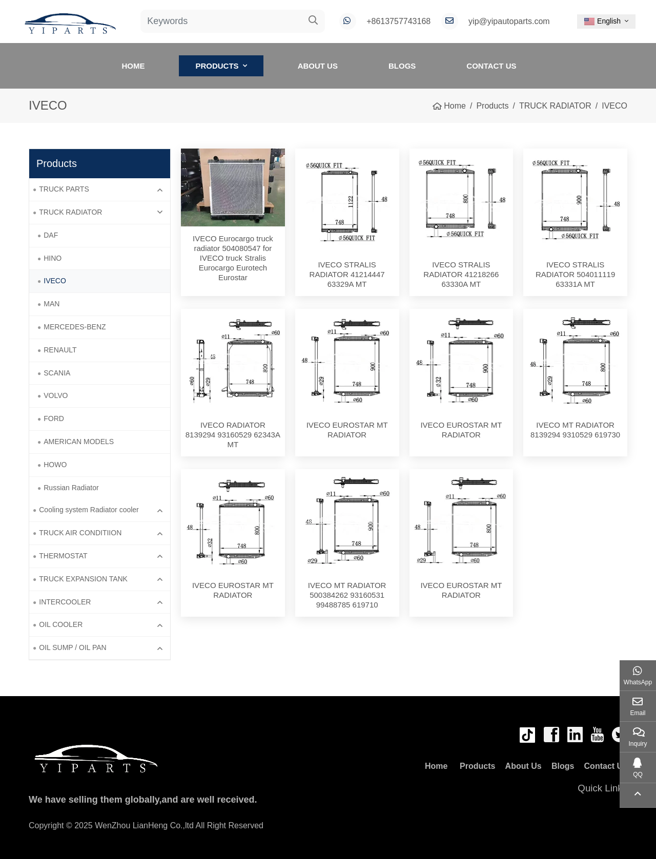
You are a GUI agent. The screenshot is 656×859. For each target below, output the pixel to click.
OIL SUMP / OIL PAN (72, 647)
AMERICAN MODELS (79, 441)
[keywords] (221, 21)
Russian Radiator (71, 488)
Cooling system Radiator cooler (89, 510)
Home (133, 65)
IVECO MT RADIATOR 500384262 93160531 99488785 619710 (347, 595)
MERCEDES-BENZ (75, 327)
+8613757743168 (398, 21)
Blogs (402, 65)
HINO (52, 258)
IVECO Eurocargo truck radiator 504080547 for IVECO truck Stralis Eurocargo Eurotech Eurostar (233, 258)
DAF (51, 235)
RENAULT (60, 350)
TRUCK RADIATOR (70, 212)
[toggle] (160, 189)
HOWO (55, 464)
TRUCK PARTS (64, 189)
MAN (51, 304)
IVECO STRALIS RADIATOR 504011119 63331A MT (575, 274)
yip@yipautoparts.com (509, 21)
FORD (54, 418)
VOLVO (56, 395)
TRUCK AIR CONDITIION (80, 533)
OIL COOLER (61, 624)
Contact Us (491, 65)
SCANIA (57, 373)
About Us (318, 65)
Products (216, 65)
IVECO (55, 281)
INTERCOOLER (65, 602)
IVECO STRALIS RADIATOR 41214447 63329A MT (351, 274)
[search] (313, 21)
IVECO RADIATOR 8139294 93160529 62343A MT (233, 435)
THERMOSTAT (63, 556)
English (602, 21)
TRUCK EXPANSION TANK (83, 579)
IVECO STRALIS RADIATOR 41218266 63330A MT (461, 274)
